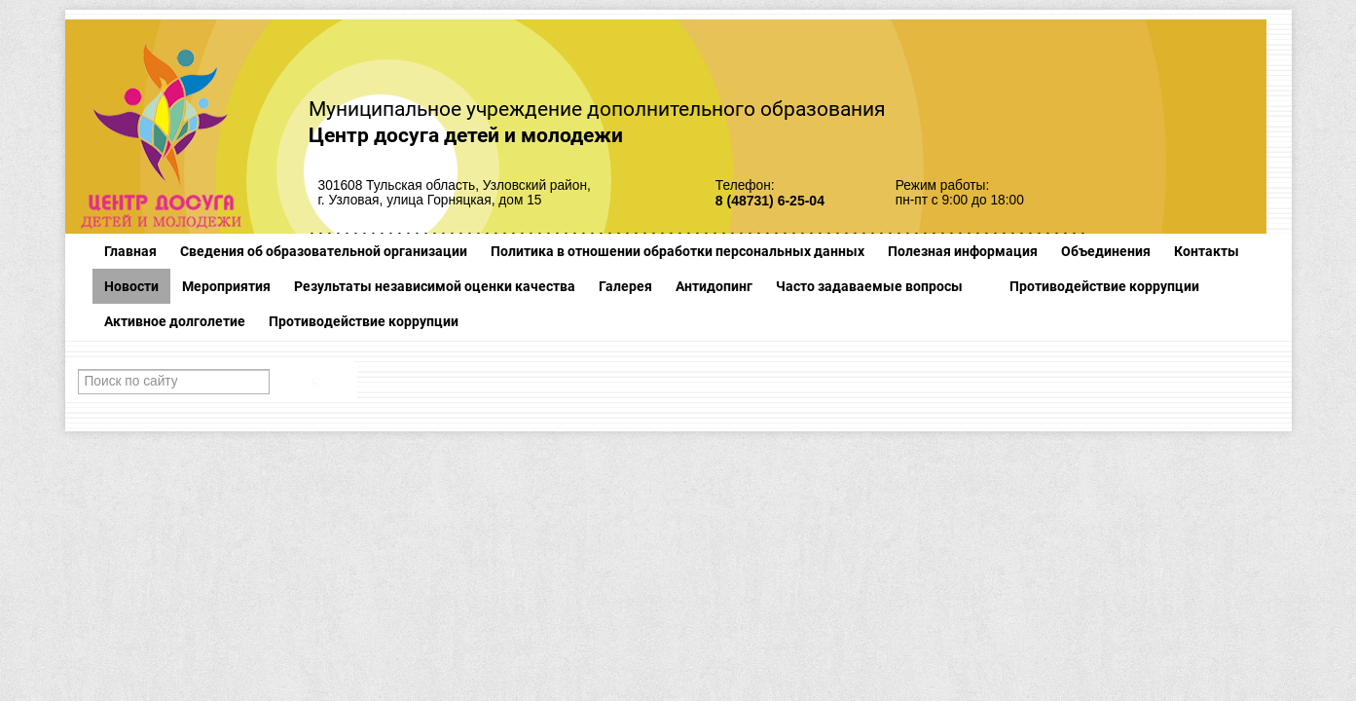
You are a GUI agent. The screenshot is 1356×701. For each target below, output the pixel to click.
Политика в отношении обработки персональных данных (677, 251)
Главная (130, 251)
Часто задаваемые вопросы (869, 286)
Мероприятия (226, 286)
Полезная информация (963, 251)
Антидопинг (714, 286)
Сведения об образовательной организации (323, 251)
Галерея (625, 286)
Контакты (1206, 251)
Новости (131, 286)
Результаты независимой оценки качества (434, 286)
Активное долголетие (174, 321)
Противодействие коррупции (1104, 286)
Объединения (1106, 251)
